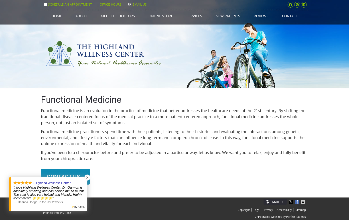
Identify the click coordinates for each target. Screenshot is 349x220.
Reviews (261, 16)
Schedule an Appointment (68, 4)
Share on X (291, 202)
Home (56, 16)
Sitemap (301, 210)
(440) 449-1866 (61, 212)
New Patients (228, 16)
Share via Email (303, 202)
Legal (257, 210)
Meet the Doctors (118, 16)
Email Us (137, 4)
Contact (290, 16)
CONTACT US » (65, 177)
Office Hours (111, 4)
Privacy (268, 210)
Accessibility (284, 210)
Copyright (244, 210)
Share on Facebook (297, 202)
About (81, 16)
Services (194, 16)
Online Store (160, 16)
